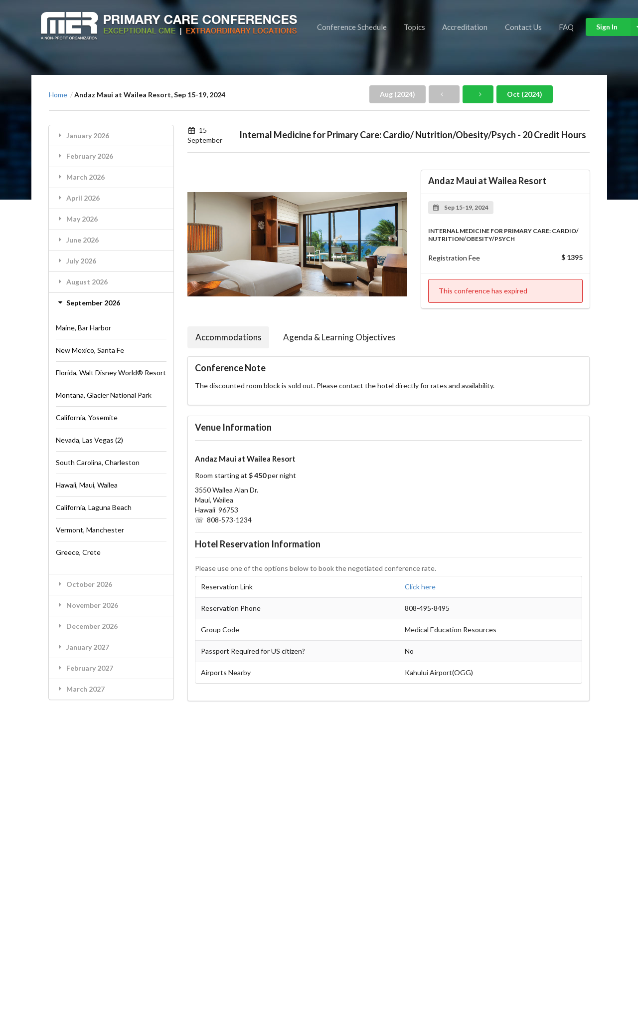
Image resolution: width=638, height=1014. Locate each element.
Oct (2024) (524, 94)
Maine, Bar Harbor (83, 327)
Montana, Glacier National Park (104, 395)
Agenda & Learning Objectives (339, 337)
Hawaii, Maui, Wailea (87, 485)
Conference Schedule (352, 26)
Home (58, 94)
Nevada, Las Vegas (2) (89, 440)
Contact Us (523, 26)
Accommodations (228, 337)
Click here (420, 586)
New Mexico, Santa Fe (90, 350)
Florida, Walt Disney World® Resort (111, 372)
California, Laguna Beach (94, 507)
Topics (414, 26)
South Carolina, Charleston (98, 462)
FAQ (566, 26)
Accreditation (464, 26)
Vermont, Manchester (90, 529)
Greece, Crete (78, 552)
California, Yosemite (87, 417)
